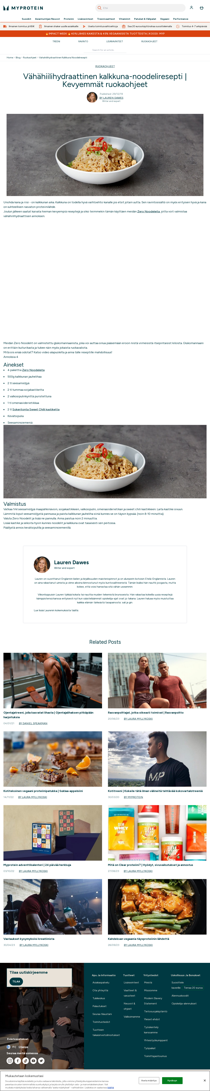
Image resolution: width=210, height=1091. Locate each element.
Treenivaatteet (106, 19)
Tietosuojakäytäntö (155, 1011)
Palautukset (99, 1006)
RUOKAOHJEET (105, 66)
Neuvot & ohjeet (129, 1006)
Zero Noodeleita (148, 211)
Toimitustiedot (101, 1021)
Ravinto (83, 41)
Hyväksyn (172, 1080)
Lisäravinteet (85, 19)
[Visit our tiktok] (25, 1060)
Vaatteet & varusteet (130, 993)
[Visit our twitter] (41, 1060)
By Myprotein (133, 797)
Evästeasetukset (17, 1039)
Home (10, 57)
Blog (18, 57)
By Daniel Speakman (33, 723)
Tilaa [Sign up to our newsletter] (16, 981)
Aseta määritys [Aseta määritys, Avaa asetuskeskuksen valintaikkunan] (149, 1080)
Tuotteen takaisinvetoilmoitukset (106, 1032)
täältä (75, 610)
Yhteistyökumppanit (156, 1040)
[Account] (192, 8)
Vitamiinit (124, 19)
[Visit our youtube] (33, 1060)
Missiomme (150, 990)
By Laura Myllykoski (138, 718)
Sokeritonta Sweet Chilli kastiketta (36, 409)
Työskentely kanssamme (151, 1030)
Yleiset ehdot (152, 1019)
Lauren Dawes (71, 562)
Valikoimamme (132, 1016)
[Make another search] (105, 50)
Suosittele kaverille (188, 985)
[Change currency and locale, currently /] (42, 1047)
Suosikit (26, 19)
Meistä (148, 982)
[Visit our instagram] (10, 1060)
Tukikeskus (99, 998)
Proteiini (69, 19)
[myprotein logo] (23, 8)
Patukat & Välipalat (145, 19)
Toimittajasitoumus (155, 1056)
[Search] (99, 8)
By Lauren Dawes (111, 97)
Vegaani (164, 19)
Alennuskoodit (180, 995)
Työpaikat (150, 1048)
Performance (180, 19)
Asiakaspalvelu (101, 982)
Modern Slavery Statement (153, 1001)
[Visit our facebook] (17, 1060)
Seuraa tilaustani (102, 1014)
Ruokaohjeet (149, 41)
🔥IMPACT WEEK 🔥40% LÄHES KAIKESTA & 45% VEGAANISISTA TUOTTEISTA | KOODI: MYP (105, 33)
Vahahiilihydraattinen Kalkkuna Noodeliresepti (63, 57)
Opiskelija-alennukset (184, 1003)
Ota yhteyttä (100, 990)
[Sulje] (204, 1080)
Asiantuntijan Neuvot (47, 19)
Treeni (56, 41)
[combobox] (140, 8)
